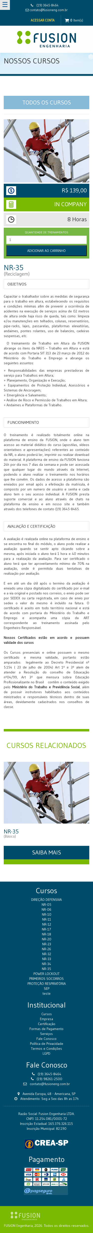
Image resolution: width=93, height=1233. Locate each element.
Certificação (46, 1024)
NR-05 (46, 904)
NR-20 (46, 939)
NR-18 (46, 934)
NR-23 (46, 944)
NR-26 (46, 949)
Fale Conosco (46, 1038)
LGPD (46, 1053)
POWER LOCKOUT (46, 973)
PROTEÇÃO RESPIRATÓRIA (47, 983)
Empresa (46, 1019)
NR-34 (46, 964)
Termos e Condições (46, 1048)
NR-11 (46, 919)
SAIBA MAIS (46, 852)
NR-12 (46, 924)
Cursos (46, 1014)
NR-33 (46, 959)
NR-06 (46, 909)
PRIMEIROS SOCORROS (46, 978)
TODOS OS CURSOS (46, 102)
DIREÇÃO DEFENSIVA (46, 899)
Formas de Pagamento (46, 1029)
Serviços (46, 1033)
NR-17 (46, 929)
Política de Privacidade (46, 1043)
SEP (46, 988)
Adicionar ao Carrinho (46, 250)
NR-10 (46, 914)
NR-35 (46, 969)
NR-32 (46, 954)
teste (46, 993)
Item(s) (74, 20)
